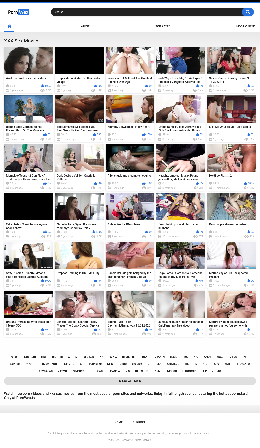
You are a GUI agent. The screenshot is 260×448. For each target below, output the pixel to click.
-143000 (171, 371)
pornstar (95, 364)
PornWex (126, 440)
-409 (216, 364)
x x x (113, 356)
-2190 (233, 357)
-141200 (68, 364)
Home (9, 26)
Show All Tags (130, 381)
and (227, 364)
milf (44, 357)
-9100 (122, 364)
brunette (128, 357)
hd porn (158, 356)
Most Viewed (245, 26)
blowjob (141, 371)
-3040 (216, 371)
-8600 (100, 371)
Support (139, 422)
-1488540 (29, 357)
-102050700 (48, 364)
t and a (115, 371)
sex (159, 364)
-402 (143, 357)
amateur (173, 364)
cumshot (78, 371)
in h (246, 357)
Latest (84, 26)
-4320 (62, 371)
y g (196, 356)
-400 (185, 356)
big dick (137, 364)
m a (110, 364)
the (187, 364)
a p (205, 371)
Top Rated (162, 26)
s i (77, 356)
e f (149, 364)
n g (127, 371)
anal (220, 357)
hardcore (189, 371)
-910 (13, 357)
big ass (89, 356)
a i (81, 364)
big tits (57, 356)
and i (207, 356)
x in (205, 364)
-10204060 (45, 371)
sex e (173, 356)
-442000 (14, 364)
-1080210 (242, 364)
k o (102, 357)
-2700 (29, 364)
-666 (157, 371)
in (196, 364)
